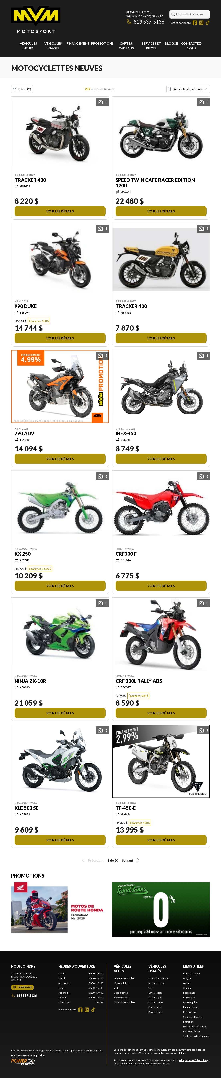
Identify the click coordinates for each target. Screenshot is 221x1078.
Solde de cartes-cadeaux (196, 1036)
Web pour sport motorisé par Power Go (80, 1050)
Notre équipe (190, 1002)
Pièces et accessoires (194, 1026)
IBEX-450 (126, 433)
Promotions (102, 43)
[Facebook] (194, 22)
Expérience (189, 992)
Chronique (189, 997)
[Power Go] (56, 1062)
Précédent (92, 860)
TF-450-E (126, 808)
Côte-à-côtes (121, 992)
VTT (116, 987)
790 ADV (24, 433)
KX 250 (23, 554)
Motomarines (121, 997)
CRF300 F (126, 554)
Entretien (188, 1021)
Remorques (154, 1007)
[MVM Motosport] (36, 19)
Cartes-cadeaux (191, 1031)
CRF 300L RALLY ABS (139, 681)
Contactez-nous (191, 973)
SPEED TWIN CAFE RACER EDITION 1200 (155, 182)
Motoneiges (154, 997)
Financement (78, 43)
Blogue (171, 43)
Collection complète (124, 1002)
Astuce (187, 983)
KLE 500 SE (26, 808)
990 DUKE (26, 306)
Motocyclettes (121, 983)
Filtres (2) (22, 89)
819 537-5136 (145, 22)
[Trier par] (188, 89)
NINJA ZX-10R (30, 681)
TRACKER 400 (30, 180)
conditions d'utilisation (129, 1063)
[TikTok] (207, 22)
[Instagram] (201, 22)
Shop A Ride (38, 1055)
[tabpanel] (80, 988)
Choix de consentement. (156, 1063)
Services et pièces (192, 1016)
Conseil (187, 987)
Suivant (131, 860)
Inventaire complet (124, 978)
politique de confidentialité (192, 1060)
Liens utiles (193, 966)
